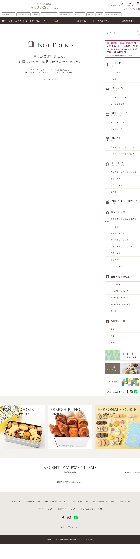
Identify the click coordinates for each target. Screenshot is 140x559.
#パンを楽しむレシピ (112, 14)
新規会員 (113, 3)
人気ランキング (105, 21)
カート (137, 3)
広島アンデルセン (65, 509)
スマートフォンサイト (70, 527)
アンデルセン (43, 509)
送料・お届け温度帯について (56, 501)
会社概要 (13, 501)
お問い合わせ (124, 501)
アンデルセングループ (90, 509)
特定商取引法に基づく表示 (104, 501)
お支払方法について (80, 501)
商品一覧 (58, 21)
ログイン (121, 3)
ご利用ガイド (128, 21)
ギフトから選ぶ (32, 21)
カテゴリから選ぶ (10, 21)
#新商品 (99, 14)
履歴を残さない (133, 472)
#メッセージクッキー (49, 14)
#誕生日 (90, 14)
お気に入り (130, 3)
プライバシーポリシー (31, 501)
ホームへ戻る (50, 79)
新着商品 (81, 21)
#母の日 (35, 14)
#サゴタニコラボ (23, 14)
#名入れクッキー (66, 14)
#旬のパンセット (8, 14)
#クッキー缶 (79, 14)
